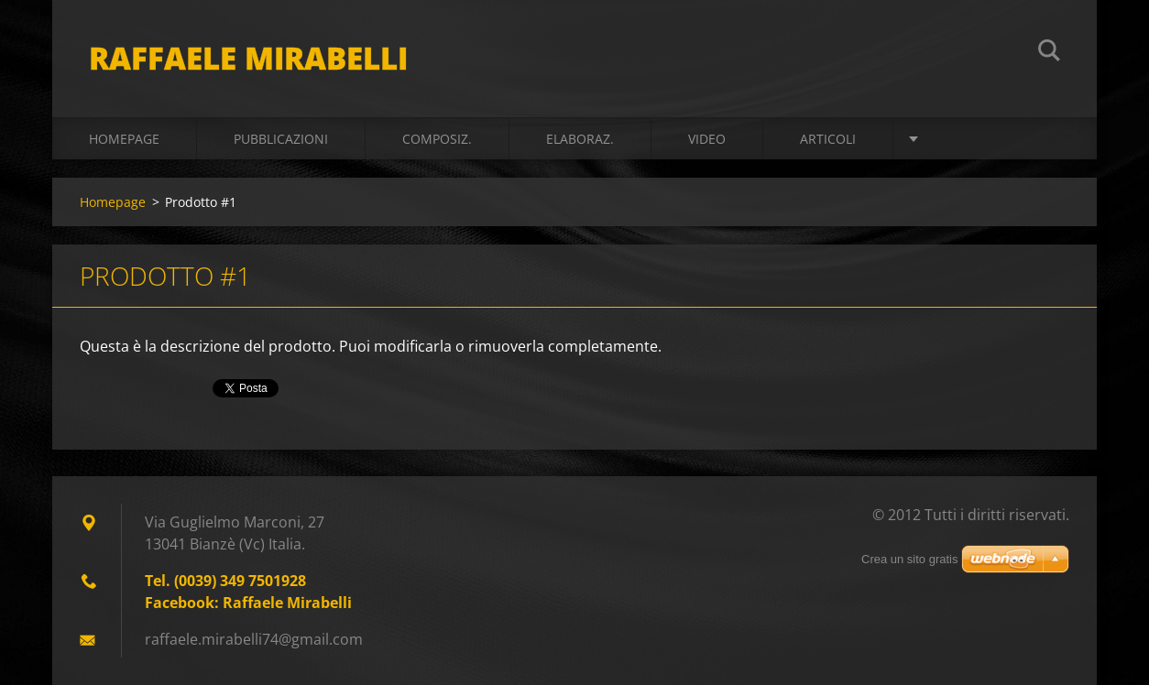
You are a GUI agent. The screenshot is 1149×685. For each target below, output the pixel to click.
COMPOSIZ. (437, 138)
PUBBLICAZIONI (281, 138)
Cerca (1049, 53)
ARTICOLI (828, 138)
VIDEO (707, 138)
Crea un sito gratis (909, 559)
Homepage (124, 138)
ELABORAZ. (580, 138)
